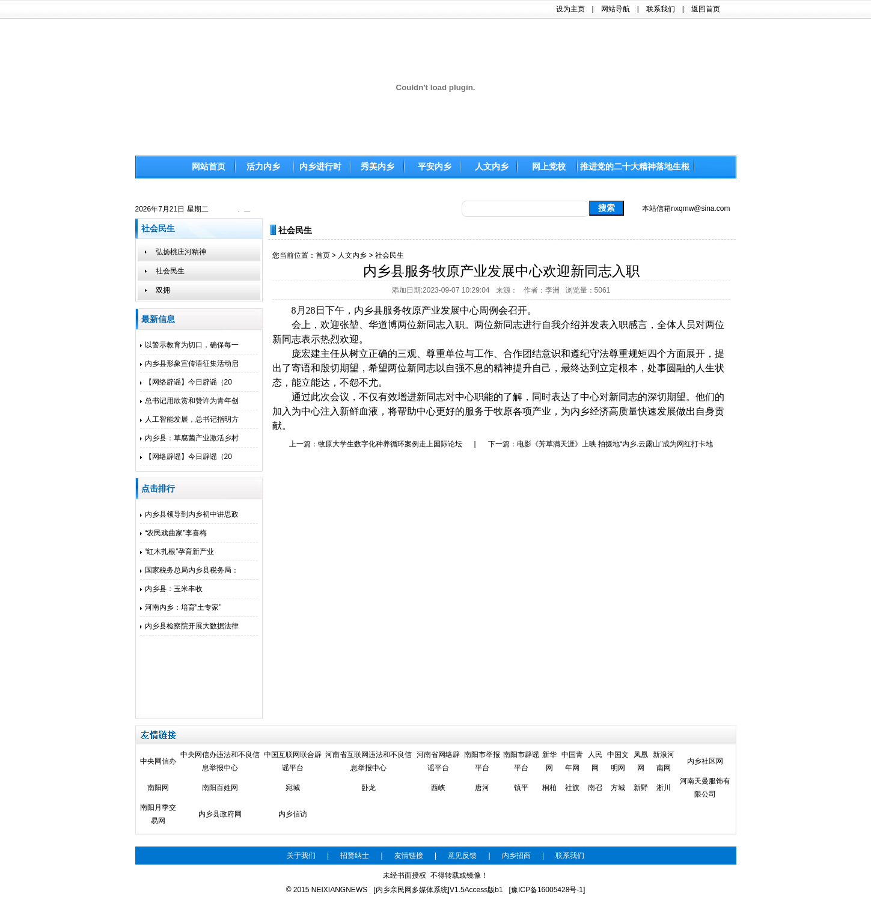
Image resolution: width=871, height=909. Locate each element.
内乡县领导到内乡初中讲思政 (189, 514)
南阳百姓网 (220, 787)
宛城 (293, 787)
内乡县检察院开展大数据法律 (189, 626)
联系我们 (660, 9)
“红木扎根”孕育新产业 (177, 551)
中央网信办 (158, 761)
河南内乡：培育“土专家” (181, 607)
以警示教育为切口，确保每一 (189, 345)
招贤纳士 (354, 855)
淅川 (663, 787)
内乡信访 (292, 814)
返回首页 (705, 9)
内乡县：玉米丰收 (171, 589)
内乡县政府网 (220, 814)
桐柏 (549, 787)
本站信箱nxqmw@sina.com (686, 208)
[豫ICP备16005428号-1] (547, 890)
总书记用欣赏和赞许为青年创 (189, 401)
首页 (323, 255)
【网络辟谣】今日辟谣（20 (186, 382)
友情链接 (408, 855)
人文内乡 (352, 255)
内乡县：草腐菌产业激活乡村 (189, 438)
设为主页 (570, 9)
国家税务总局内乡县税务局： (189, 570)
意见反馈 (462, 855)
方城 (618, 787)
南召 (595, 787)
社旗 (572, 787)
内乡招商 (516, 855)
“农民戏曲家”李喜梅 (173, 533)
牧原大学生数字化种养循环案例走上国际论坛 (390, 444)
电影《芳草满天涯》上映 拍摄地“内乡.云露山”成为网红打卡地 (615, 444)
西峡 (438, 787)
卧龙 (368, 787)
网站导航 (615, 9)
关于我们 (301, 855)
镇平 (521, 787)
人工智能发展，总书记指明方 (189, 419)
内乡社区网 (705, 761)
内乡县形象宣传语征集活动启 (189, 363)
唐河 (482, 787)
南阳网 (158, 787)
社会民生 (389, 255)
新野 (641, 787)
